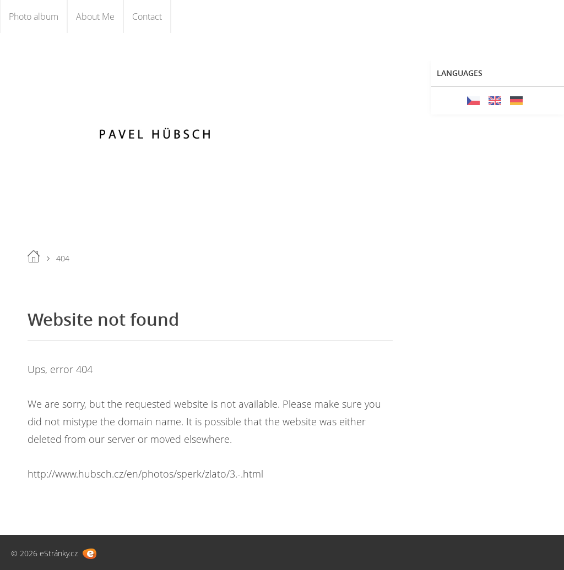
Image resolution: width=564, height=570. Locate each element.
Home (34, 256)
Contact (147, 16)
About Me (95, 16)
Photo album (33, 16)
